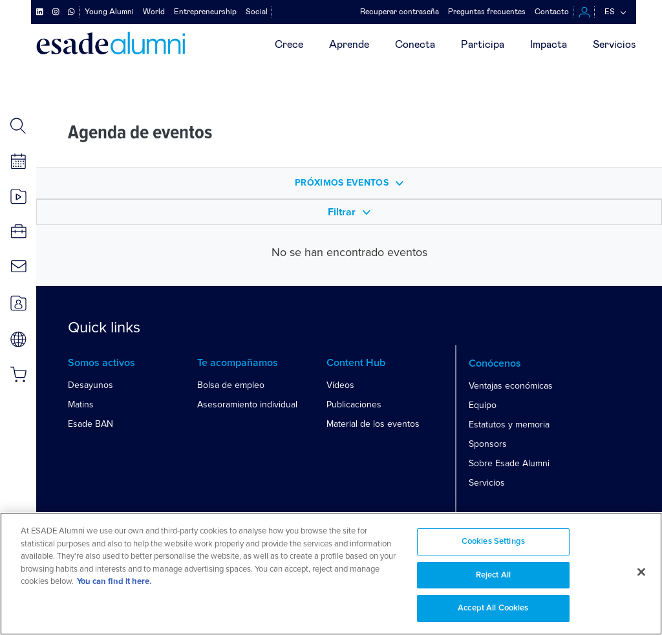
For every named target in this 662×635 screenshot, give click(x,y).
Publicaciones (353, 404)
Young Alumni (109, 12)
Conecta (415, 44)
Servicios (614, 44)
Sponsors (488, 443)
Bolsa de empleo (230, 385)
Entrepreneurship (205, 12)
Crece (289, 44)
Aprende (349, 44)
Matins (81, 404)
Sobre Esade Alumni (509, 463)
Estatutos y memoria (509, 424)
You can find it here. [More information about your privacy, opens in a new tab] (114, 581)
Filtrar (349, 212)
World (154, 12)
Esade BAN (90, 423)
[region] (331, 573)
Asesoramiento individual (247, 404)
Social (257, 12)
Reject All (493, 575)
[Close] (641, 572)
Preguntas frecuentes (487, 12)
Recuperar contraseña (399, 12)
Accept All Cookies (493, 608)
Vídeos (340, 385)
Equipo (482, 405)
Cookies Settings (493, 541)
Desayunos (90, 385)
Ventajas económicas (511, 385)
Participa (482, 44)
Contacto (552, 12)
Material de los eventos (373, 423)
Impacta (548, 44)
